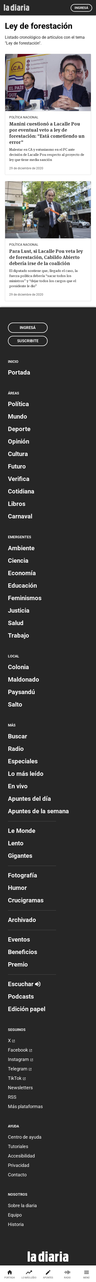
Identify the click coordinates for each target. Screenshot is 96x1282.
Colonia (18, 667)
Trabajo (18, 635)
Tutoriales (18, 1146)
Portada (19, 372)
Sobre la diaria (22, 1205)
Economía (22, 573)
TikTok (17, 1078)
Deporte (19, 429)
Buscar (17, 736)
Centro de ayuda (24, 1137)
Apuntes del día (29, 798)
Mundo (17, 416)
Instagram (20, 1059)
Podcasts (21, 996)
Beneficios (22, 952)
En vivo (18, 786)
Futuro (17, 466)
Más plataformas (25, 1106)
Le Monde (21, 830)
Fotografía (22, 875)
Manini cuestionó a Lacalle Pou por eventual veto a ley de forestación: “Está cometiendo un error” (46, 133)
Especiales (23, 761)
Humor (17, 887)
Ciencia (18, 560)
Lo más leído (26, 773)
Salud (16, 623)
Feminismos (24, 598)
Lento (16, 843)
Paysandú (21, 692)
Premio (18, 964)
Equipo (15, 1215)
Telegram (20, 1068)
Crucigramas (26, 900)
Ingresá (81, 8)
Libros (16, 503)
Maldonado (23, 679)
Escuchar (24, 984)
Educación (22, 585)
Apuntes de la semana (38, 811)
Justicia (18, 610)
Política (18, 404)
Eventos (19, 939)
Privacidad (18, 1165)
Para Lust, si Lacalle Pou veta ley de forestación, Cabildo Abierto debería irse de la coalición (46, 257)
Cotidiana (21, 491)
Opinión (18, 441)
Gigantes (20, 855)
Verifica (18, 479)
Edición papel (26, 1009)
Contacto (17, 1174)
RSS (12, 1097)
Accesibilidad (21, 1156)
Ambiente (21, 548)
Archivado (22, 919)
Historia (16, 1224)
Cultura (18, 454)
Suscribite (27, 341)
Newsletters (20, 1087)
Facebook (20, 1050)
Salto (15, 704)
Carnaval (20, 516)
